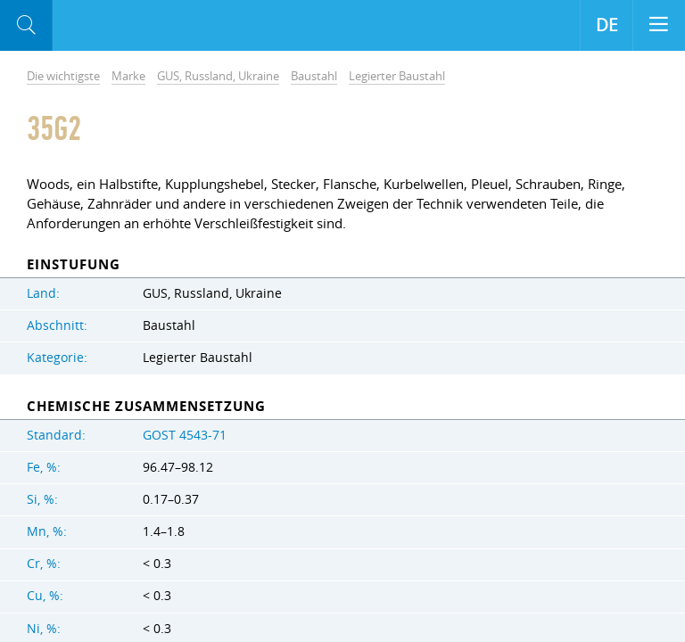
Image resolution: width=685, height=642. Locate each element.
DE (607, 25)
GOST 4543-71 (185, 435)
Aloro (126, 26)
